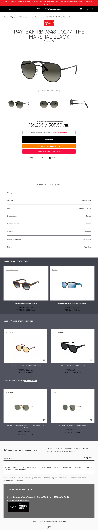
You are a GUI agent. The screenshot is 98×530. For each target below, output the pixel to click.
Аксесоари (67, 467)
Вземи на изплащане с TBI (49, 146)
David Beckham (12, 270)
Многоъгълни (30, 381)
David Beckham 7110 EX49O (26, 303)
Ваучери (88, 467)
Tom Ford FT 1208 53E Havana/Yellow (25, 366)
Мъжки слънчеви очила (22, 321)
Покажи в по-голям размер (49, 91)
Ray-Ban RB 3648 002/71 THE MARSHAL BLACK (53, 17)
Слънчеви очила (26, 17)
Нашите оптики (21, 470)
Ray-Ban (9, 392)
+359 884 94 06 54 (61, 497)
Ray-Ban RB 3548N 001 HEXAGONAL (73, 426)
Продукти (15, 17)
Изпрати (88, 458)
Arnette (55, 270)
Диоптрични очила (29, 467)
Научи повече (49, 4)
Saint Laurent (58, 332)
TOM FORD (10, 332)
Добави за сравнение (59, 158)
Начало (7, 17)
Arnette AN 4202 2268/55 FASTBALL (72, 303)
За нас (8, 470)
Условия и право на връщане (55, 478)
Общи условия (9, 478)
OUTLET (78, 467)
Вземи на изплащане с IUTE (49, 151)
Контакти (20, 480)
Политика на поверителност (29, 478)
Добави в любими (37, 158)
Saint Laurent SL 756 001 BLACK (73, 366)
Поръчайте (49, 139)
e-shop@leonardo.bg (19, 500)
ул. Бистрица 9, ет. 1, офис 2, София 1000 (29, 497)
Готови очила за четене (49, 467)
